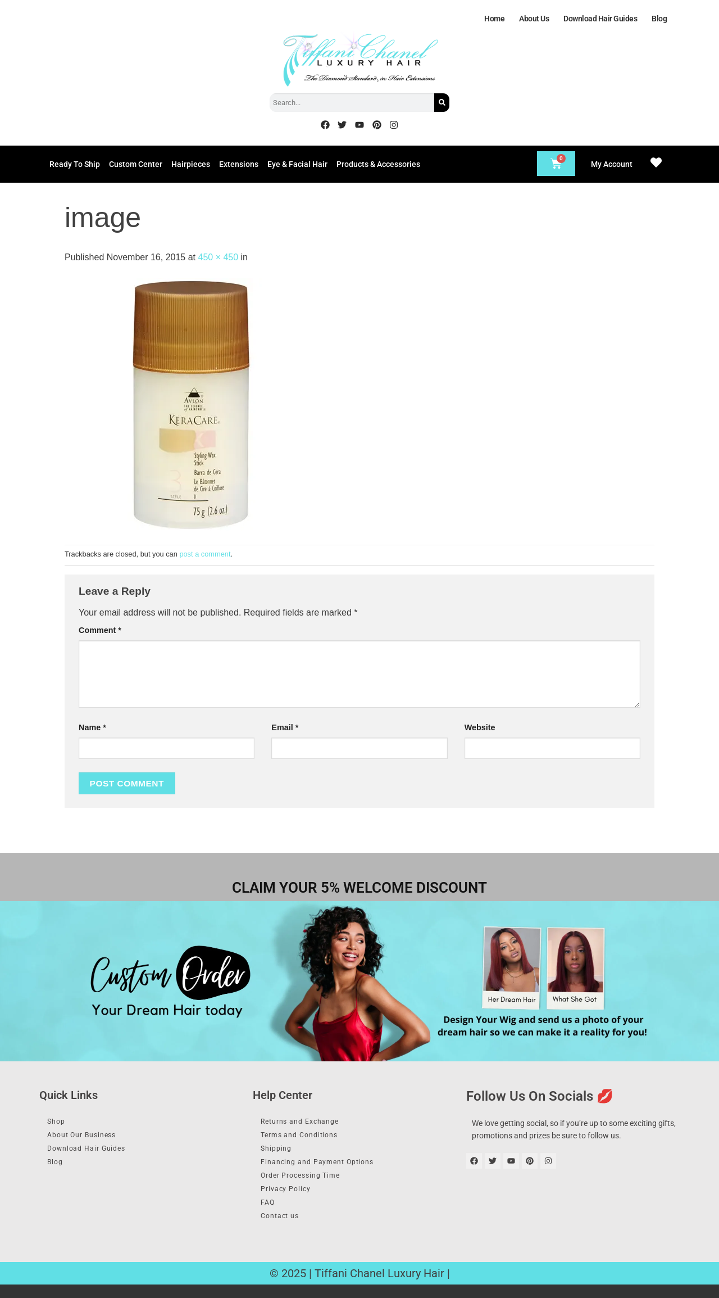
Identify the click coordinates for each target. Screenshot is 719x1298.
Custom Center (135, 164)
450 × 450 (218, 257)
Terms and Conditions (307, 1137)
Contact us (285, 1228)
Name (92, 727)
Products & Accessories (378, 164)
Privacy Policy (292, 1197)
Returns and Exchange (308, 1122)
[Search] (441, 102)
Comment (100, 630)
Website (480, 727)
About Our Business (90, 1137)
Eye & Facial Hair (297, 164)
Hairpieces (190, 164)
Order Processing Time (308, 1182)
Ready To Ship (74, 164)
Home (494, 18)
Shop (61, 1122)
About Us (534, 18)
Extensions (238, 164)
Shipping (281, 1152)
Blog (659, 18)
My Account (611, 164)
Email (284, 727)
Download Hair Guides (600, 18)
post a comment (204, 554)
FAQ (272, 1213)
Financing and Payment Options (327, 1167)
